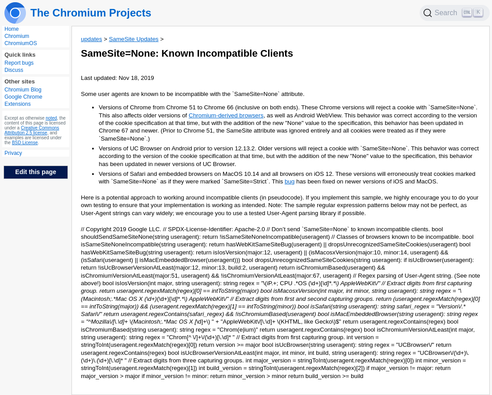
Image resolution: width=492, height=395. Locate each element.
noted (51, 118)
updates (91, 39)
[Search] (455, 13)
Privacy (13, 153)
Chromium (16, 36)
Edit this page (35, 171)
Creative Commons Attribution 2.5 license (31, 130)
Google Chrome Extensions (23, 100)
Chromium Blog (23, 90)
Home (11, 29)
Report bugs (19, 63)
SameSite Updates (134, 39)
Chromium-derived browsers (226, 115)
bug (289, 181)
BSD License (25, 142)
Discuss (13, 70)
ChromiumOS (20, 43)
